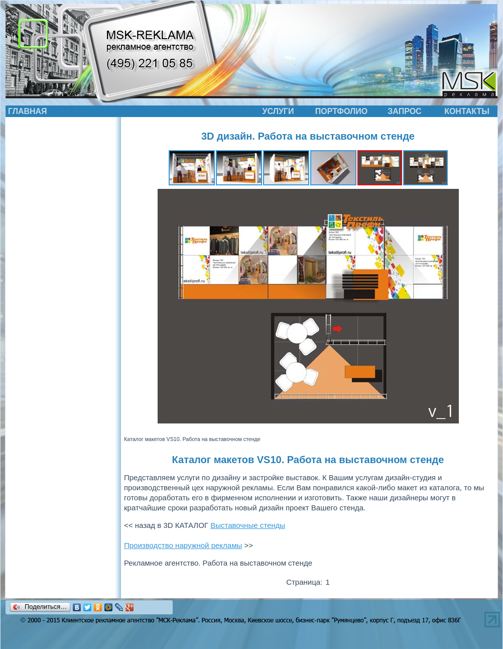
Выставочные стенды (247, 525)
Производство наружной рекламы (183, 545)
